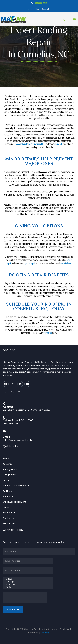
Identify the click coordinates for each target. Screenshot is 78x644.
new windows (65, 273)
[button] (74, 19)
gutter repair (30, 273)
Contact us (47, 343)
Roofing (27, 581)
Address (8, 406)
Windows (27, 584)
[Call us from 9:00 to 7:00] (4, 417)
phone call (58, 154)
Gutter (27, 587)
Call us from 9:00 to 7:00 (18, 420)
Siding (27, 579)
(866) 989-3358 (41, 3)
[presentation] (25, 597)
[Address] (4, 403)
